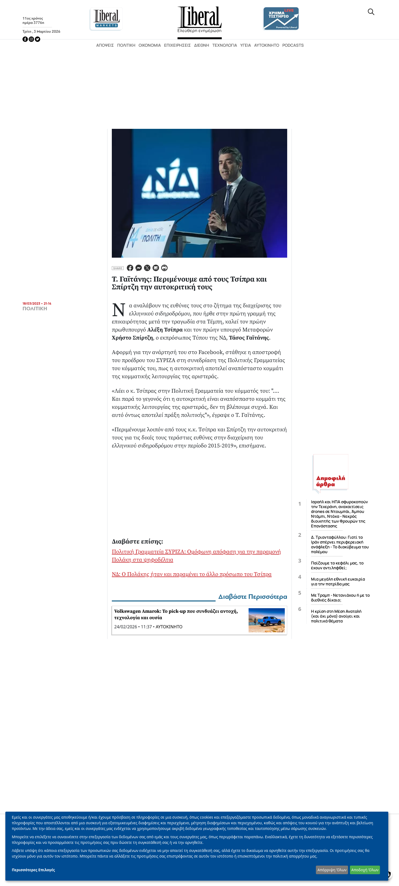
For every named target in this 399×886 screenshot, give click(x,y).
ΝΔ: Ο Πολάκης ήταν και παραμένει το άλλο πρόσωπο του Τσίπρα (192, 574)
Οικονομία (150, 45)
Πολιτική (126, 45)
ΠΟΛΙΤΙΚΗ (35, 308)
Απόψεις (105, 45)
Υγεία (245, 45)
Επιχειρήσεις (177, 45)
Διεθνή (201, 45)
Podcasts (293, 45)
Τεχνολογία (224, 45)
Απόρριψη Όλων (331, 869)
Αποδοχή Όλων (364, 869)
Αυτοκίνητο (266, 45)
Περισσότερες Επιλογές (33, 869)
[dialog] (196, 846)
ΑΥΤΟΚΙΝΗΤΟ (169, 627)
